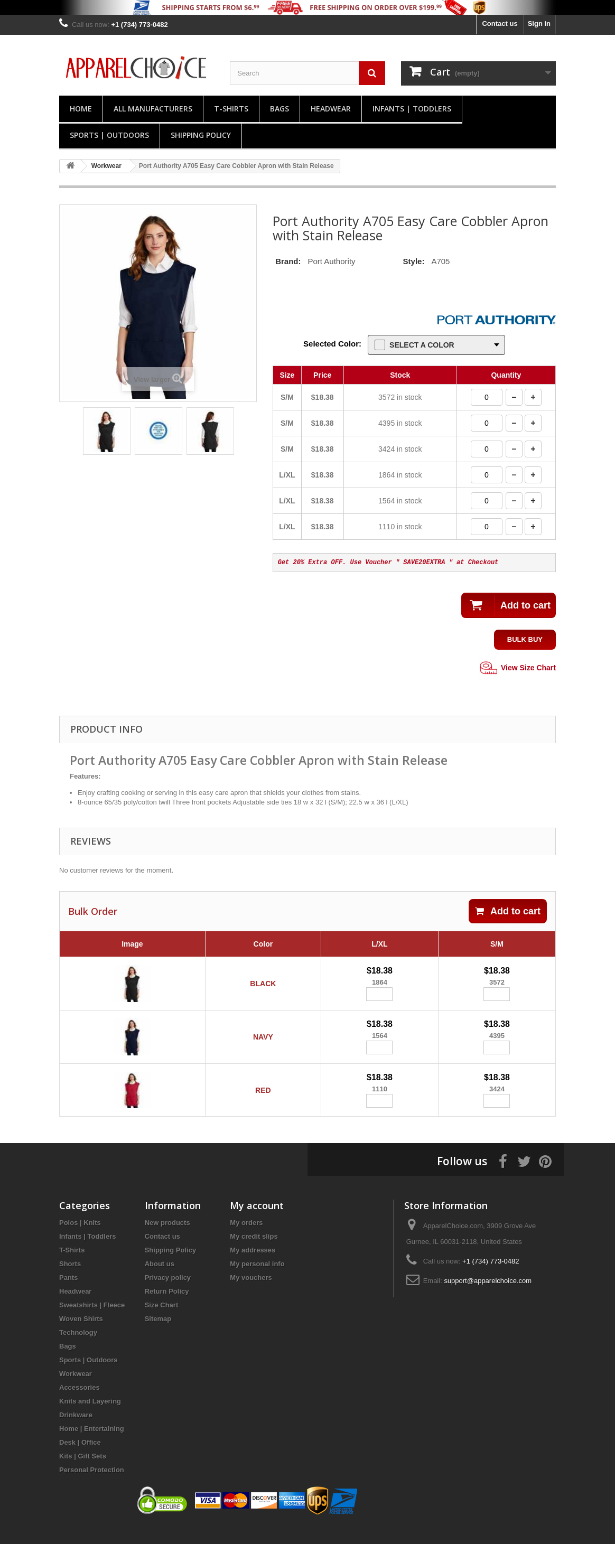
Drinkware (75, 1431)
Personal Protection (91, 1486)
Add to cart (508, 911)
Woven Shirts (81, 1335)
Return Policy (167, 1308)
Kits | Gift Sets (82, 1472)
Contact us (499, 23)
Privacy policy (168, 1294)
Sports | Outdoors (109, 135)
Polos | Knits (80, 1239)
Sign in (539, 23)
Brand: (288, 261)
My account (257, 1221)
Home (81, 109)
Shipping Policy (201, 135)
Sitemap (158, 1335)
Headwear (331, 109)
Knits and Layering (90, 1417)
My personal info (257, 1280)
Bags (279, 109)
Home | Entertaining (91, 1445)
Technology (78, 1349)
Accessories (79, 1404)
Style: (414, 261)
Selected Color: (332, 343)
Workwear (75, 1390)
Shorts (70, 1280)
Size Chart (162, 1321)
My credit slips (253, 1253)
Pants (68, 1294)
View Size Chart (517, 668)
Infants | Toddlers (411, 109)
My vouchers (251, 1294)
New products (167, 1239)
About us (159, 1280)
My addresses (252, 1266)
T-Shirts (231, 109)
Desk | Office (80, 1459)
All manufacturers (153, 109)
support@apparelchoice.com (488, 1297)
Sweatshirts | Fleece (92, 1321)
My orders (246, 1239)
